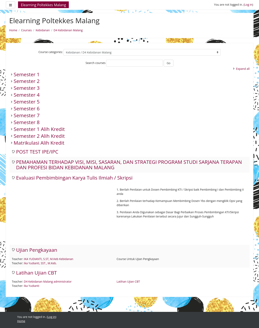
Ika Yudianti (31, 286)
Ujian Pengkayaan (36, 250)
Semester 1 (27, 74)
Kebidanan (43, 30)
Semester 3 (27, 88)
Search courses (96, 63)
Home (13, 30)
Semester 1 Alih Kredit (39, 129)
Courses (26, 30)
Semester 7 (27, 115)
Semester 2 (27, 81)
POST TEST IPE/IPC (37, 152)
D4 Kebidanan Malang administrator (48, 281)
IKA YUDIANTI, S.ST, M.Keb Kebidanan (48, 259)
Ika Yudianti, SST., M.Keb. (40, 263)
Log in (248, 4)
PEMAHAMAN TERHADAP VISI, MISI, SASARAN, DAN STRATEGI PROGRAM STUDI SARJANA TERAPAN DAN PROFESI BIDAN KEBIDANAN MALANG (129, 164)
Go (169, 63)
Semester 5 (27, 101)
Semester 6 (27, 108)
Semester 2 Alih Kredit (39, 136)
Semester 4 (27, 94)
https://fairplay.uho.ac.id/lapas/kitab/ (41, 325)
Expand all (242, 69)
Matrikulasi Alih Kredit (39, 142)
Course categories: (50, 52)
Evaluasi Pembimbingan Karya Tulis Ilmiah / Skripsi (74, 178)
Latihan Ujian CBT (36, 273)
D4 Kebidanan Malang (68, 30)
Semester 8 (27, 122)
